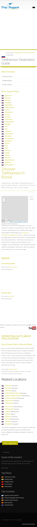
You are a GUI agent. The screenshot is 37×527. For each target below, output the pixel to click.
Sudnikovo (8, 141)
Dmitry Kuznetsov (12, 267)
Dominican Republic (12, 498)
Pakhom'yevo (9, 107)
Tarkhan (12, 411)
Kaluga (7, 155)
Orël (6, 148)
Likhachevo (9, 112)
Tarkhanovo (9, 134)
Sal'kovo (7, 98)
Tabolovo (8, 136)
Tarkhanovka (12, 409)
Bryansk (7, 157)
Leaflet (10, 222)
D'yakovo (8, 162)
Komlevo (8, 117)
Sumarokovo (9, 138)
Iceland (7, 505)
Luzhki (7, 110)
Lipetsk (7, 153)
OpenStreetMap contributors (21, 222)
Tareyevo (11, 421)
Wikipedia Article (13, 369)
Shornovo (8, 95)
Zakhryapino (9, 165)
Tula (6, 129)
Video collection (7, 84)
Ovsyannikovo (10, 160)
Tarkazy (12, 419)
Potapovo (8, 102)
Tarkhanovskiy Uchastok (17, 395)
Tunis (6, 484)
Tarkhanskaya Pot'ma (15, 393)
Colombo (8, 477)
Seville (6, 486)
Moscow (8, 150)
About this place (7, 76)
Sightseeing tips (7, 80)
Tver (6, 126)
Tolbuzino (8, 131)
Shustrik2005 (11, 296)
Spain (6, 502)
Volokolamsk (9, 122)
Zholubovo (8, 119)
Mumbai (7, 479)
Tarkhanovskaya (14, 398)
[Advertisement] (18, 30)
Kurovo (7, 114)
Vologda (7, 124)
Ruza (6, 145)
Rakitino (7, 100)
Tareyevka (11, 424)
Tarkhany (11, 386)
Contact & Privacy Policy (28, 524)
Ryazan (7, 143)
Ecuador (9, 500)
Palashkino (8, 105)
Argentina (10, 495)
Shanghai (7, 481)
